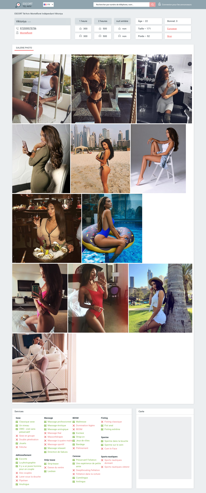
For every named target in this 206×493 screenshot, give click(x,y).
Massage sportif (56, 444)
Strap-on (80, 436)
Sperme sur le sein (114, 444)
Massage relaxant (56, 448)
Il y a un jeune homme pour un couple (30, 468)
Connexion (175, 4)
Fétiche (23, 447)
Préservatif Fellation (86, 460)
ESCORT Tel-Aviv (22, 13)
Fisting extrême (112, 429)
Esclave (80, 433)
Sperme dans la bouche (116, 441)
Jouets (22, 443)
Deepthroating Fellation (88, 470)
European (172, 28)
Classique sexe (27, 421)
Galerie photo (24, 48)
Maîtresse (81, 421)
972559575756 (28, 28)
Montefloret (35, 13)
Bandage (80, 444)
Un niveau (24, 425)
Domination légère (85, 425)
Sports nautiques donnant (113, 461)
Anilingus (80, 481)
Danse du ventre (56, 467)
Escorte (23, 459)
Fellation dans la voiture (88, 474)
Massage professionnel (59, 421)
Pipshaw (23, 480)
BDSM (79, 429)
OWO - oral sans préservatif (27, 430)
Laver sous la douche (30, 476)
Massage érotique (57, 425)
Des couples (25, 473)
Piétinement (82, 448)
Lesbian (52, 471)
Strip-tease (53, 463)
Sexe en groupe (27, 435)
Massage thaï (54, 433)
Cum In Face (111, 448)
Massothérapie (55, 436)
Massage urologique (58, 429)
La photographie (27, 462)
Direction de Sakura (57, 452)
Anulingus (24, 484)
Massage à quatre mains (60, 440)
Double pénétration (28, 439)
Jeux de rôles (83, 440)
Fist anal (109, 425)
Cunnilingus (82, 477)
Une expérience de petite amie (88, 465)
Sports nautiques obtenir (117, 467)
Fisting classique (113, 421)
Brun (169, 36)
